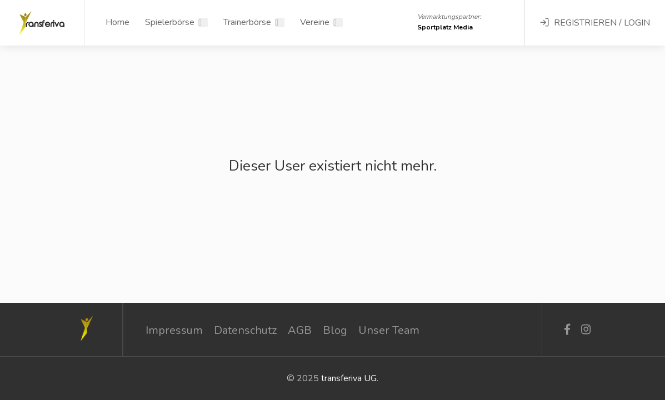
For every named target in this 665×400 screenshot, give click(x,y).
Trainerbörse (247, 22)
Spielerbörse (169, 22)
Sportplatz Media (445, 27)
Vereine (314, 22)
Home (117, 22)
